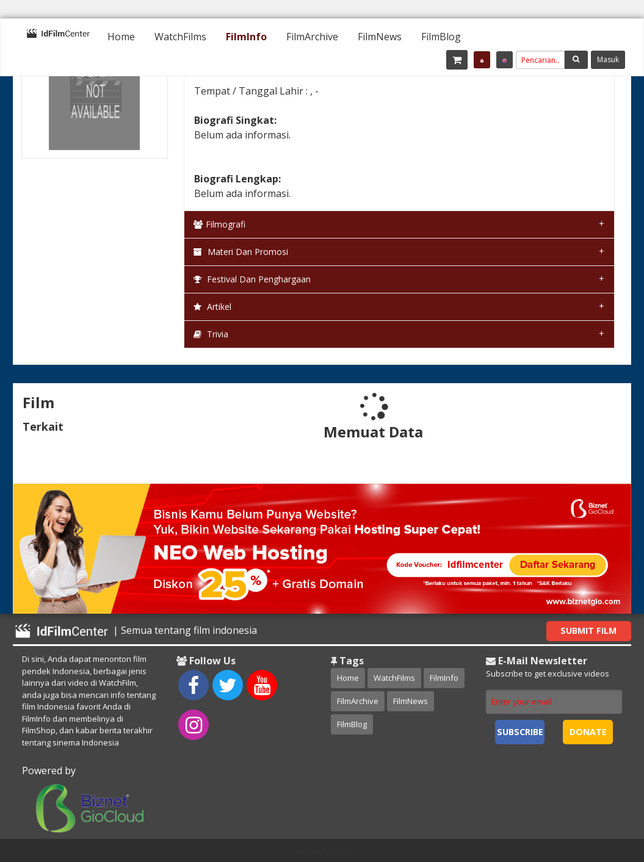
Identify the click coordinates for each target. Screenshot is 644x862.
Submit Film (588, 630)
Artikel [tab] (212, 306)
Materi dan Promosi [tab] (241, 251)
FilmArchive (312, 36)
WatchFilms (180, 36)
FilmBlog (441, 36)
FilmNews (380, 36)
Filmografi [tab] (219, 224)
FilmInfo (246, 36)
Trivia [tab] (211, 334)
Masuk (608, 59)
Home (121, 36)
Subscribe (520, 732)
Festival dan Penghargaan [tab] (252, 279)
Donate (588, 732)
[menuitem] (121, 36)
